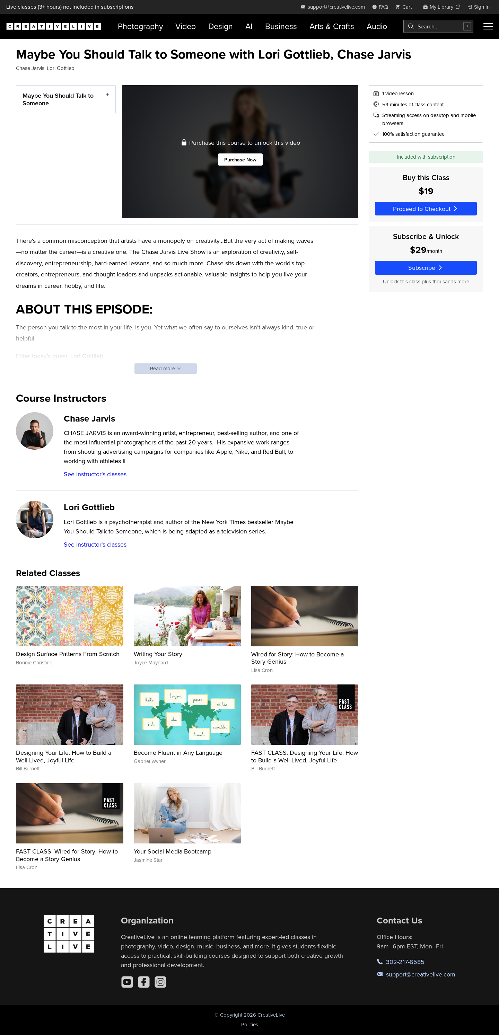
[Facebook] (144, 982)
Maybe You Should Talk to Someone (58, 99)
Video (185, 26)
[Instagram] (160, 982)
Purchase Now (240, 159)
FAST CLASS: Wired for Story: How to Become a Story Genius (67, 855)
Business (281, 26)
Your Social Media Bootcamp (172, 851)
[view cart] (405, 6)
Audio (377, 26)
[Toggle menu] (488, 26)
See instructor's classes (95, 474)
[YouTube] (127, 982)
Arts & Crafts (331, 26)
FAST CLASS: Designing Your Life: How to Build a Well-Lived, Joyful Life (304, 756)
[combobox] (438, 26)
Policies (249, 1024)
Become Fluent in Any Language (178, 752)
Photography (140, 26)
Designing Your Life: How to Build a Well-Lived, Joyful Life (63, 756)
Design (220, 26)
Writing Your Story (158, 653)
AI (249, 26)
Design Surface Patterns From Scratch (68, 653)
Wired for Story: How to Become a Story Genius (297, 658)
